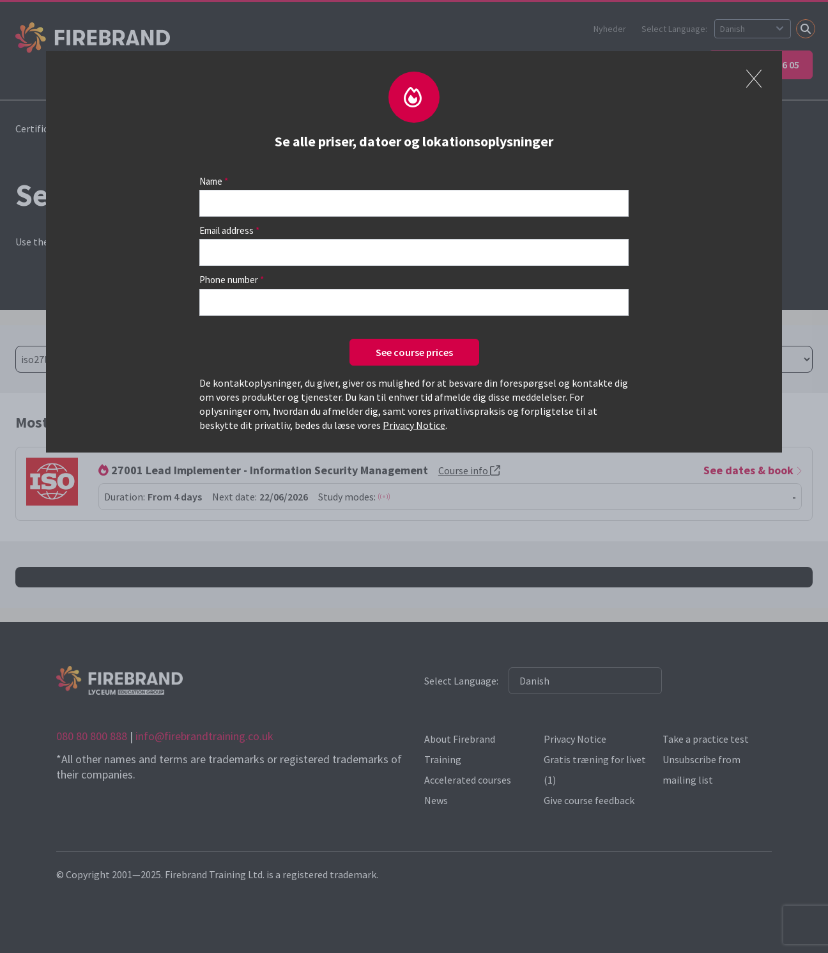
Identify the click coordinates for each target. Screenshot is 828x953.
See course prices (414, 352)
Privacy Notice (414, 425)
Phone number (228, 280)
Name (210, 181)
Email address (226, 230)
